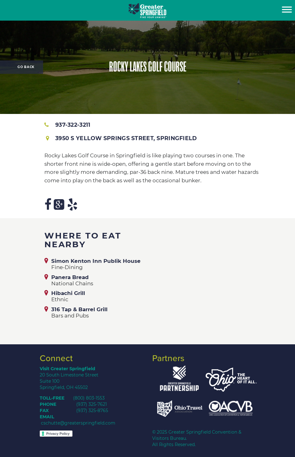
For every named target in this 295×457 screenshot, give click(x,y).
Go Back (26, 67)
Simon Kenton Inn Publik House (96, 261)
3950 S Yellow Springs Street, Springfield (121, 138)
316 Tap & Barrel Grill (79, 309)
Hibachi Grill (68, 293)
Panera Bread (70, 277)
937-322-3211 (67, 124)
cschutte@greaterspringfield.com (78, 423)
